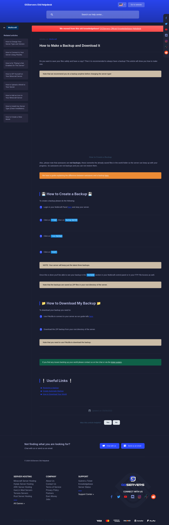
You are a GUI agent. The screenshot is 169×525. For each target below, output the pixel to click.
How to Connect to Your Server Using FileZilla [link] (15, 53)
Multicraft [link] (53, 39)
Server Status (84, 487)
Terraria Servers (21, 493)
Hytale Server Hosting (24, 484)
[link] (11, 27)
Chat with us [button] (111, 446)
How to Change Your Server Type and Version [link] (15, 43)
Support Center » (86, 494)
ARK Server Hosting (23, 487)
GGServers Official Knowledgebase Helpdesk (120, 29)
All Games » (19, 503)
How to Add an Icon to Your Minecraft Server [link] (14, 96)
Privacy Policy (52, 490)
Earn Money (51, 496)
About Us (50, 481)
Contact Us (51, 484)
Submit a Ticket (85, 481)
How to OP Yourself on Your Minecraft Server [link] (14, 75)
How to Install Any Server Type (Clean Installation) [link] (15, 107)
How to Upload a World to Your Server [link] (15, 86)
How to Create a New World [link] (14, 118)
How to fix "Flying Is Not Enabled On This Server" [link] (15, 64)
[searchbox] (92, 15)
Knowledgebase (85, 484)
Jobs (48, 499)
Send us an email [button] (134, 446)
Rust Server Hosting (23, 496)
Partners (50, 493)
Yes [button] (107, 422)
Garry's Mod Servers (23, 490)
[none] (38, 4)
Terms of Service (53, 487)
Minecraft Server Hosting (25, 481)
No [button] (116, 422)
